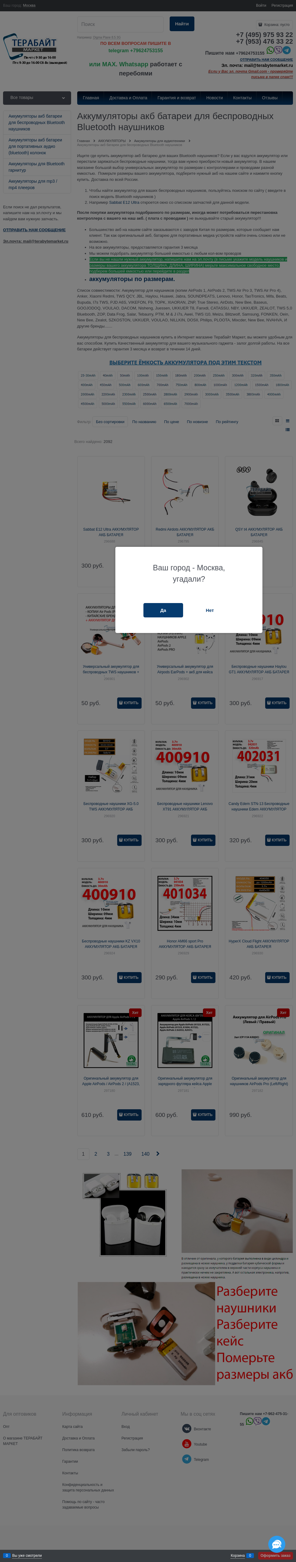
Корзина (238, 1555)
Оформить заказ (276, 1555)
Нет (210, 610)
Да (163, 610)
